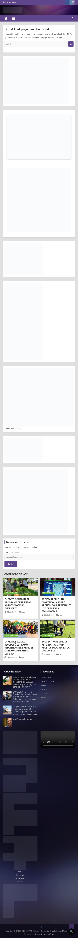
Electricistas (46, 677)
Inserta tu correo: (11, 552)
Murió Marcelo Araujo (22, 719)
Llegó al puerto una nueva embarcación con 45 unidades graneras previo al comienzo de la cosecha (25, 710)
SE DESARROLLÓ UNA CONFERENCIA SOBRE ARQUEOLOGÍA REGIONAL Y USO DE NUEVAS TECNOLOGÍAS (56, 605)
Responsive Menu (72, 2)
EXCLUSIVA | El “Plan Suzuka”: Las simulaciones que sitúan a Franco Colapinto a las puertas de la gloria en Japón (25, 697)
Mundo (44, 685)
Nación (44, 689)
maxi (22, 612)
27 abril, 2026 (48, 654)
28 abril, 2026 (10, 612)
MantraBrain (49, 934)
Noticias (44, 693)
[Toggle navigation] (13, 18)
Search (71, 44)
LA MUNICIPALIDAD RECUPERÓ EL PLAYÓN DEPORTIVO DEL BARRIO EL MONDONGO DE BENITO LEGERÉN (18, 647)
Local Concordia (11, 593)
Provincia (44, 697)
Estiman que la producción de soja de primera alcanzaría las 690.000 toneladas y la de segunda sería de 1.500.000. (25, 682)
